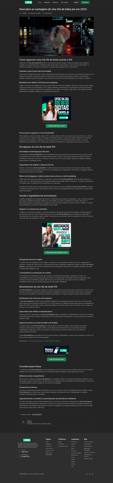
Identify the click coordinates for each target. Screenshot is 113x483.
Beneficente (74, 455)
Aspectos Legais (88, 458)
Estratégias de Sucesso (88, 455)
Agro (72, 466)
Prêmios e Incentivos (89, 452)
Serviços (73, 450)
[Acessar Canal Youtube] (89, 474)
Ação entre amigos (76, 453)
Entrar (60, 441)
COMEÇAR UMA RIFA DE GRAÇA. (56, 126)
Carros (73, 446)
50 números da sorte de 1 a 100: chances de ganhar (44, 341)
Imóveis (73, 464)
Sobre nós (55, 2)
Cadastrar (61, 444)
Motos (73, 448)
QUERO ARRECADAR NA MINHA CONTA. (56, 252)
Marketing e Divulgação (87, 449)
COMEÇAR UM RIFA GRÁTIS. (56, 359)
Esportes (73, 444)
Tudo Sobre (87, 444)
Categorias (47, 2)
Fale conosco (64, 2)
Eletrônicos (74, 441)
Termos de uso (50, 450)
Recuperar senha (63, 446)
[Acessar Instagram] (92, 474)
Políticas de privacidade (49, 453)
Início (39, 2)
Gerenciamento (88, 446)
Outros (73, 457)
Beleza (73, 461)
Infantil (73, 459)
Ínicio (47, 441)
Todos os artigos (88, 441)
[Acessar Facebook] (87, 474)
